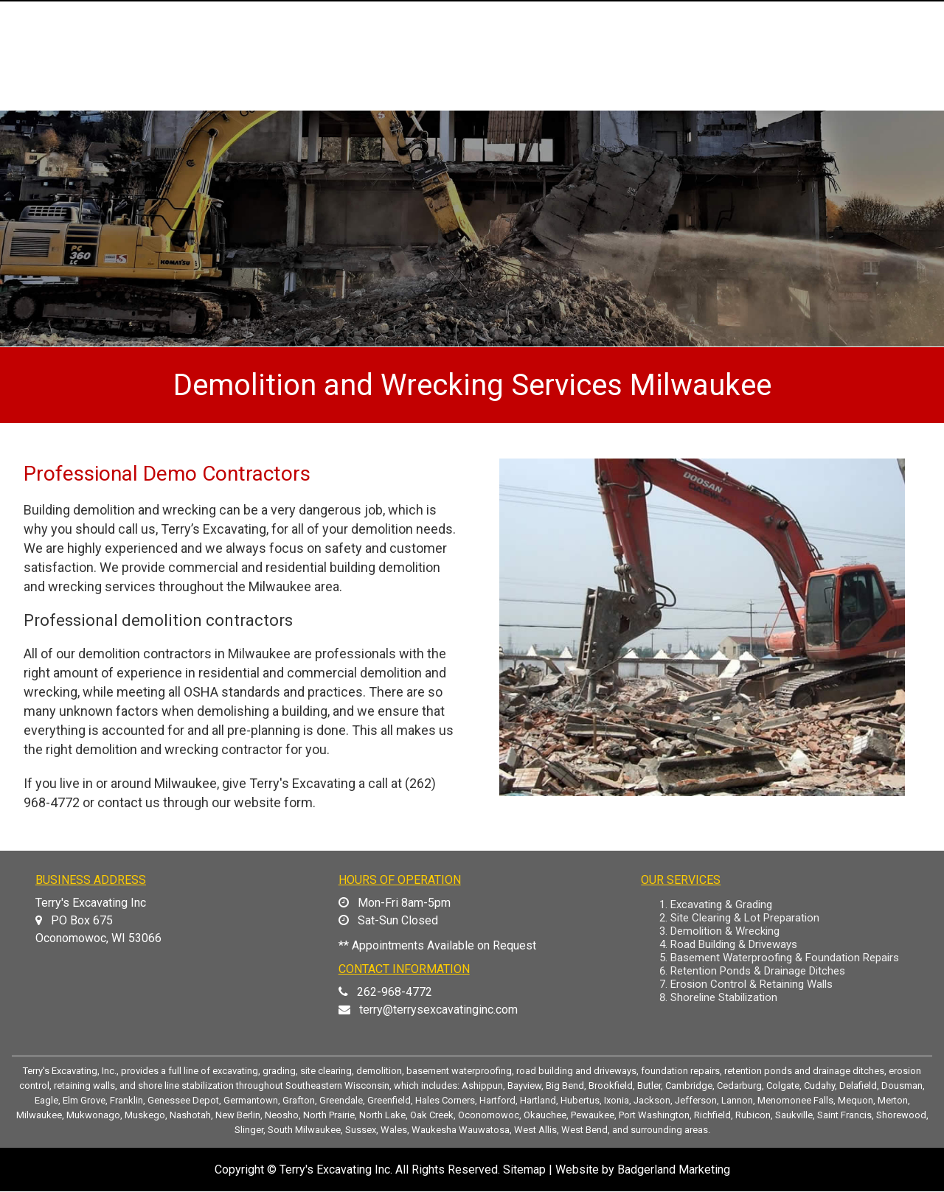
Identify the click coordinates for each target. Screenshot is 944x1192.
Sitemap (524, 1170)
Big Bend (565, 1085)
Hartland (538, 1100)
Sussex (360, 1129)
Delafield (858, 1085)
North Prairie (329, 1114)
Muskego (145, 1114)
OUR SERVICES (571, 97)
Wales (394, 1129)
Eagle (46, 1100)
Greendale (341, 1100)
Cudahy (819, 1085)
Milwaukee (39, 1114)
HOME (360, 97)
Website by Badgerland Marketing (642, 1170)
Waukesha (434, 1129)
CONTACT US (854, 97)
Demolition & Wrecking (725, 931)
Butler (649, 1085)
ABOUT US (450, 97)
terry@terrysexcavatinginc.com (438, 1010)
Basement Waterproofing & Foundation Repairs (784, 957)
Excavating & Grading (721, 904)
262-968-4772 (394, 992)
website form (273, 802)
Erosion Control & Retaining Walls (751, 984)
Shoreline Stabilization (723, 997)
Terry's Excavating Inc (335, 1170)
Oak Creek (432, 1114)
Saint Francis (844, 1114)
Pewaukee (592, 1114)
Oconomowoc (488, 1114)
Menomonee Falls (795, 1100)
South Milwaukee (304, 1129)
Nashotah (190, 1114)
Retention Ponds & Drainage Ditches (757, 970)
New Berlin (237, 1114)
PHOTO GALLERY (709, 97)
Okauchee (545, 1114)
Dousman (902, 1085)
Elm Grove (84, 1100)
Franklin (126, 1100)
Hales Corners (445, 1100)
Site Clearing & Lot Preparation (744, 917)
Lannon (737, 1100)
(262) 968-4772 (864, 24)
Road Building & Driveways (733, 944)
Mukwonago (93, 1114)
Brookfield (611, 1085)
